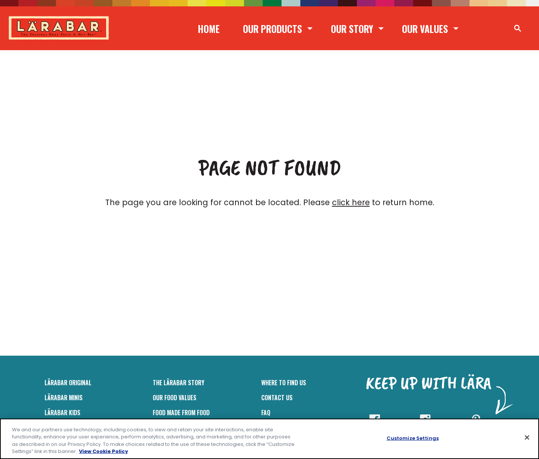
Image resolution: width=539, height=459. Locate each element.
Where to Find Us (283, 382)
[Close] (527, 437)
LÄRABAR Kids (62, 412)
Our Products (272, 29)
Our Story (352, 29)
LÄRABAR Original (68, 382)
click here (351, 202)
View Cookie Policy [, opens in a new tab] (103, 451)
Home (209, 29)
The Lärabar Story (178, 382)
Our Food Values (175, 397)
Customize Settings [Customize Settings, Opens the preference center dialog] (413, 438)
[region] (269, 439)
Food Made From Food (181, 412)
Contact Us (277, 397)
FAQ (265, 412)
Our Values (425, 29)
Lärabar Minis (64, 397)
